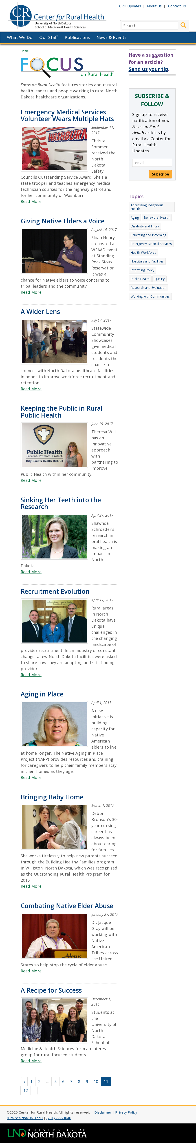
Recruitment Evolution (55, 591)
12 (25, 1090)
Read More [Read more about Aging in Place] (31, 777)
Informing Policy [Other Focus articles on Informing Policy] (142, 270)
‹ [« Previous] (24, 1081)
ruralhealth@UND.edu (25, 1118)
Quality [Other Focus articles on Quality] (159, 279)
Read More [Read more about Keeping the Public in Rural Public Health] (31, 480)
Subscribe (160, 174)
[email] (152, 163)
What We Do (20, 37)
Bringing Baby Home (52, 797)
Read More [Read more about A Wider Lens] (31, 388)
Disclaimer (102, 1112)
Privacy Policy (126, 1112)
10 (96, 1081)
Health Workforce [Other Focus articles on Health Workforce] (143, 252)
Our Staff (48, 37)
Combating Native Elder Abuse (67, 905)
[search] (150, 25)
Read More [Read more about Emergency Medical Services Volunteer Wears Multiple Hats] (31, 201)
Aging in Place (42, 694)
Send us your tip (148, 69)
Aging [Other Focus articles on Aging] (135, 217)
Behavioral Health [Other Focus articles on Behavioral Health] (157, 217)
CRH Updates (130, 6)
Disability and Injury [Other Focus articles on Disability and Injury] (145, 226)
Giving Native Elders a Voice (63, 221)
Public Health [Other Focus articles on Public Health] (140, 279)
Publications (77, 37)
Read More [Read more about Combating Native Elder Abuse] (31, 971)
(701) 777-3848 (58, 1118)
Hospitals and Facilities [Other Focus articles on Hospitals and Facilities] (147, 261)
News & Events (111, 37)
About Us (154, 6)
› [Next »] (34, 1090)
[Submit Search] (183, 25)
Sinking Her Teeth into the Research (61, 503)
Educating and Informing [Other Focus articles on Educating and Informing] (148, 235)
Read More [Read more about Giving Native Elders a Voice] (31, 292)
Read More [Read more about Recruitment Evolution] (31, 674)
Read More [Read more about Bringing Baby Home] (31, 886)
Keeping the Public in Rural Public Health (62, 411)
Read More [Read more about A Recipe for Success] (31, 1060)
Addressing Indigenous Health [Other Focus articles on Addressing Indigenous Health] (147, 207)
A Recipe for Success (51, 990)
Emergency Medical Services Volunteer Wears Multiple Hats (67, 115)
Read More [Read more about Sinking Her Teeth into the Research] (31, 571)
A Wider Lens (40, 311)
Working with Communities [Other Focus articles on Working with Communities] (150, 296)
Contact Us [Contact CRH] (177, 6)
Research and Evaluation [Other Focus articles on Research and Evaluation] (148, 287)
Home (25, 51)
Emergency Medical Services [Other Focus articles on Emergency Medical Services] (151, 244)
